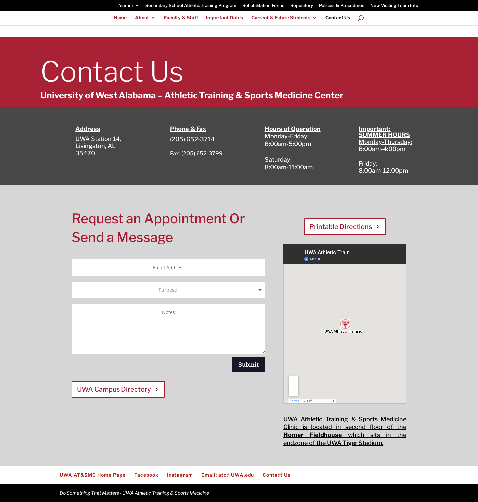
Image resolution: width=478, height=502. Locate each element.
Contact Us (337, 17)
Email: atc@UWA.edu (227, 475)
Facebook (146, 475)
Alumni (125, 5)
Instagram (180, 475)
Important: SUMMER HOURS (384, 132)
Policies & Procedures (341, 5)
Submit (248, 364)
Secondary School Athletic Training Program (190, 5)
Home (120, 17)
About (142, 17)
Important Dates (224, 17)
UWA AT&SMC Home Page (93, 475)
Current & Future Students (280, 17)
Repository (301, 5)
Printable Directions (340, 227)
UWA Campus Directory (114, 389)
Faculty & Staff (181, 17)
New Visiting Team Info (394, 5)
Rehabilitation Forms (263, 5)
